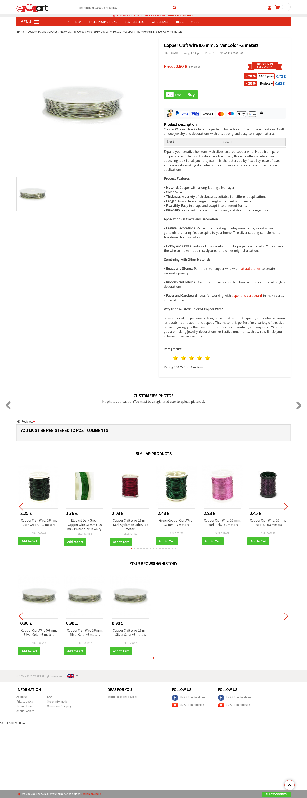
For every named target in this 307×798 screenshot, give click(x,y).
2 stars (184, 358)
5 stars (208, 358)
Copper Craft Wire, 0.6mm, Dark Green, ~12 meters (39, 522)
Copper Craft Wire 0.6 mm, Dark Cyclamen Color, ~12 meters (130, 524)
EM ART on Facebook (188, 698)
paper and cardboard (247, 295)
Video (195, 22)
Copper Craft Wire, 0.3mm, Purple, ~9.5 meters (268, 522)
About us (21, 697)
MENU (29, 21)
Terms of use (24, 706)
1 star (176, 358)
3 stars (192, 358)
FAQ (49, 697)
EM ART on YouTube (188, 705)
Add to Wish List (231, 52)
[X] (18, 794)
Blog (180, 22)
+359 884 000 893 (180, 15)
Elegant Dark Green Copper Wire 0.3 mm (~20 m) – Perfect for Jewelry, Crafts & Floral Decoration (85, 524)
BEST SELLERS (134, 22)
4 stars (200, 358)
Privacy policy (24, 701)
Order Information (58, 701)
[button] (131, 548)
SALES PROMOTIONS (103, 22)
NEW (78, 22)
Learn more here (91, 794)
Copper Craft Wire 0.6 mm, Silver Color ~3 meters (39, 632)
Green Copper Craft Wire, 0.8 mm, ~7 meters (176, 522)
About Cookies (25, 711)
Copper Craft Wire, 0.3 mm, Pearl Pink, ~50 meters (222, 522)
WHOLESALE (160, 22)
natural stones (250, 268)
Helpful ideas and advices (121, 697)
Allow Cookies (276, 794)
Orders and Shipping (59, 706)
